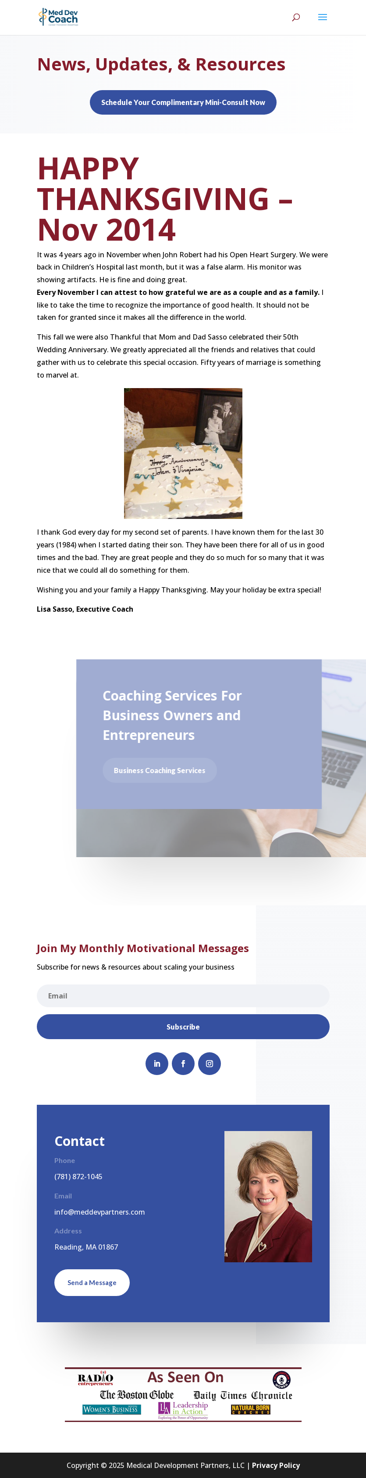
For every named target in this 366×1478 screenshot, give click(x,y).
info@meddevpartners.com (99, 1212)
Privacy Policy (276, 1465)
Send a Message (92, 1282)
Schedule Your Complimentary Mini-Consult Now (183, 102)
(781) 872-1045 (78, 1176)
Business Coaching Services (162, 770)
